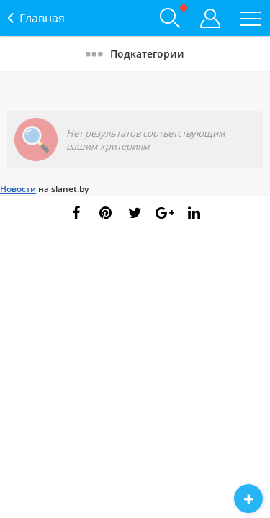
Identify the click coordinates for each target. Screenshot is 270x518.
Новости (18, 189)
